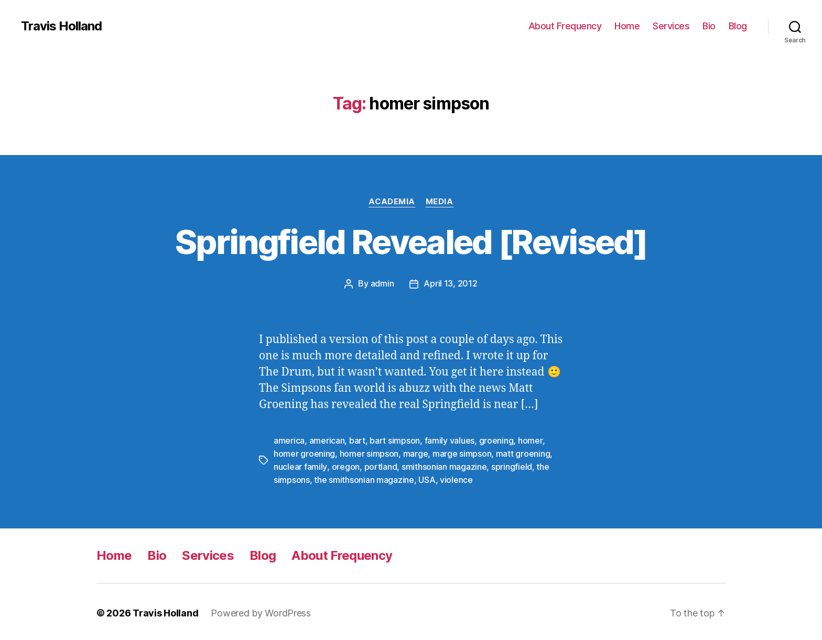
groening (496, 440)
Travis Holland (61, 26)
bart (357, 440)
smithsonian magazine (443, 465)
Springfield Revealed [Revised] (411, 242)
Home (627, 25)
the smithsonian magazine (364, 477)
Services (671, 25)
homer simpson (369, 452)
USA (426, 477)
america (289, 440)
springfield (511, 465)
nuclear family (300, 465)
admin (382, 283)
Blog (738, 25)
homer (530, 440)
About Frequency (565, 25)
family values (450, 440)
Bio (709, 25)
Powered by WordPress (261, 610)
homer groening (304, 452)
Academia (392, 201)
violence (456, 477)
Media (439, 201)
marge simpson (462, 452)
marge (415, 452)
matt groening (523, 452)
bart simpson (395, 440)
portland (380, 465)
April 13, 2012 (450, 283)
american (327, 440)
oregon (345, 465)
